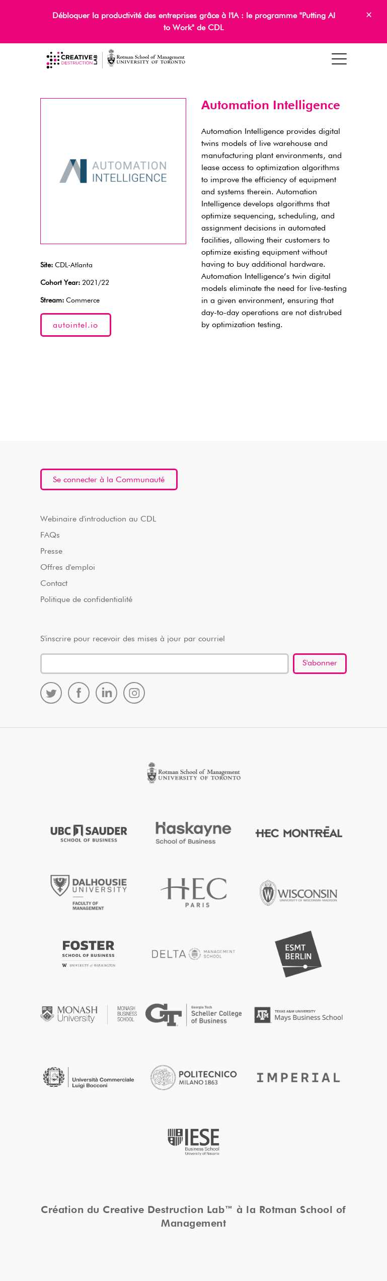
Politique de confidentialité (86, 600)
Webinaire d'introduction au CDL (98, 519)
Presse (51, 552)
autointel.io (75, 326)
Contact (53, 584)
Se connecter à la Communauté (109, 480)
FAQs (50, 536)
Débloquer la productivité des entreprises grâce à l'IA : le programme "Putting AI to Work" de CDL (193, 22)
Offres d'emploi (67, 568)
